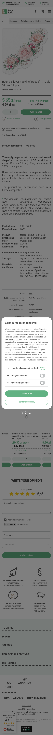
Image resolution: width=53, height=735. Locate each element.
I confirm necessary (26, 402)
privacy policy (14, 339)
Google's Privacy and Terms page (32, 360)
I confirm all (26, 393)
